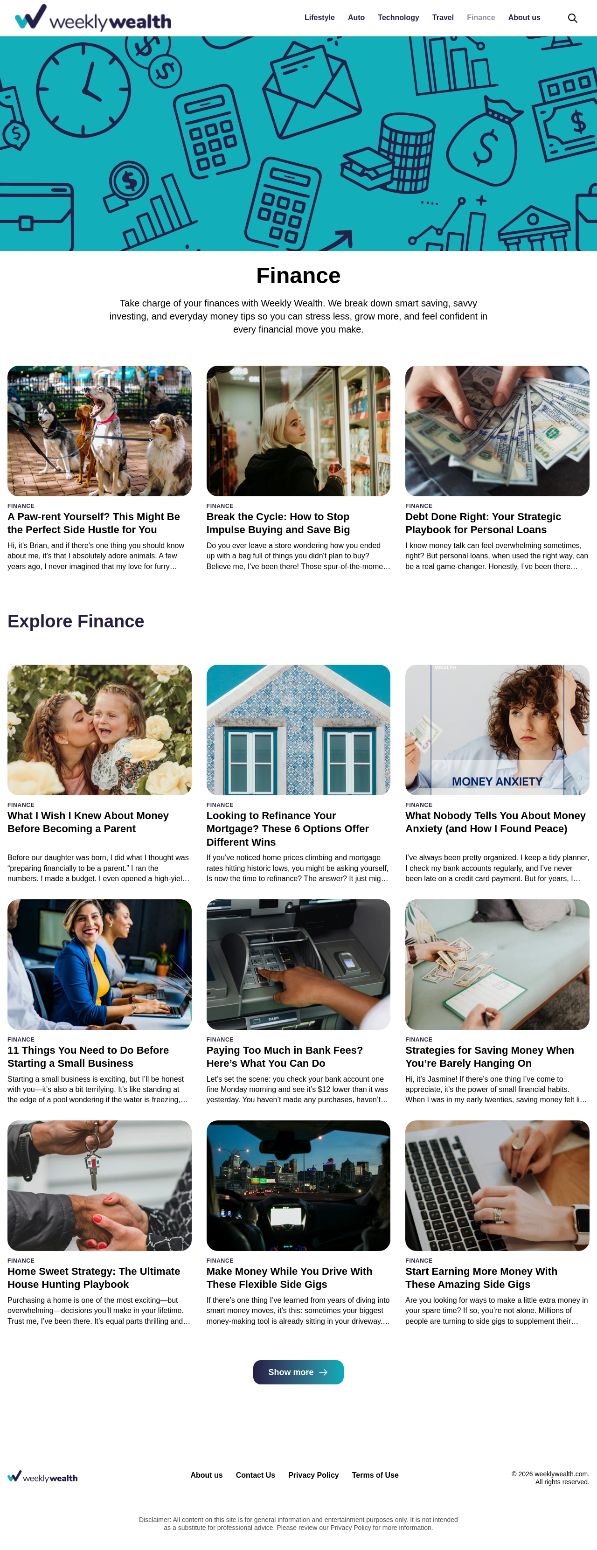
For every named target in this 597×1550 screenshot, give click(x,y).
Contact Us (255, 1475)
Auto (356, 17)
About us (524, 17)
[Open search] (572, 18)
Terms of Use (375, 1475)
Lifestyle (320, 17)
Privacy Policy (313, 1475)
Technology (398, 17)
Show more (298, 1372)
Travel (443, 17)
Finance (481, 17)
